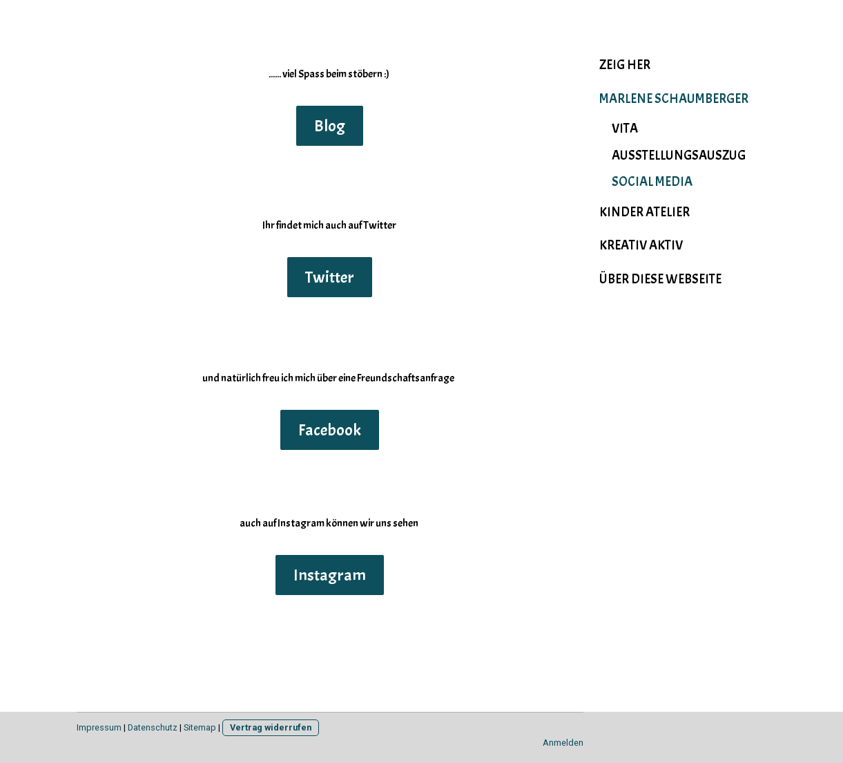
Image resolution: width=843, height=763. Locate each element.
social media (652, 181)
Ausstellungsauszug (679, 155)
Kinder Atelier (644, 212)
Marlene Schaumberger (673, 99)
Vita (625, 128)
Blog (329, 125)
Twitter (329, 277)
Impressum (99, 727)
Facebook (329, 430)
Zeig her (624, 65)
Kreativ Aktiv (641, 245)
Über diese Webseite (660, 279)
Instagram (329, 575)
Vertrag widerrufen (270, 727)
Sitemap (200, 727)
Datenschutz (152, 727)
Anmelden (563, 742)
